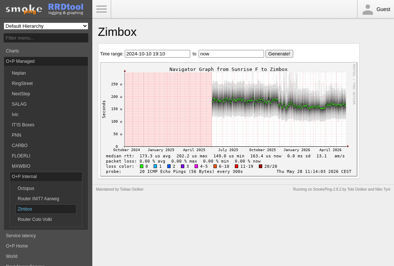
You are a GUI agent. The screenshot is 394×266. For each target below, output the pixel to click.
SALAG (19, 104)
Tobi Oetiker (357, 189)
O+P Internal (24, 176)
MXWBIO (21, 166)
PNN (16, 135)
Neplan (19, 73)
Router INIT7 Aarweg (38, 198)
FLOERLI (21, 155)
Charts (12, 51)
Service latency (21, 235)
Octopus (26, 188)
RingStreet (22, 83)
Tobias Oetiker (132, 189)
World (11, 256)
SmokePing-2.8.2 (327, 189)
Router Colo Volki (35, 219)
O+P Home (17, 246)
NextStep (21, 93)
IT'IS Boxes (23, 124)
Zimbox (25, 209)
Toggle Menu (101, 9)
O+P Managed (20, 61)
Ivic (15, 114)
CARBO (20, 145)
